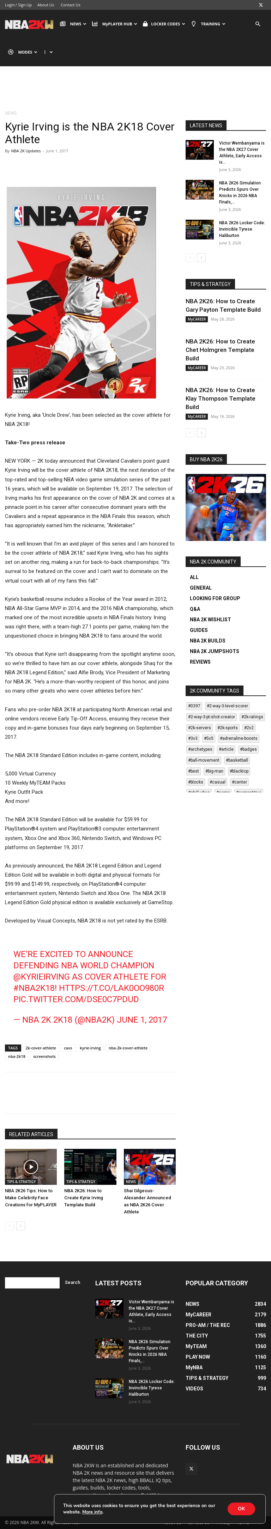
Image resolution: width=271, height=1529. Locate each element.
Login (10, 4)
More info (92, 1512)
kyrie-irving (90, 1047)
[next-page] (20, 1226)
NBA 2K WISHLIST (210, 619)
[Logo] (31, 24)
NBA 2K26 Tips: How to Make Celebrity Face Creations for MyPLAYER (30, 1197)
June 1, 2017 (142, 1020)
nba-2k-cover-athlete (128, 1047)
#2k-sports (227, 727)
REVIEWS (200, 662)
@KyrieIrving (41, 977)
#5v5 (208, 738)
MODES (22, 52)
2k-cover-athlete (41, 1047)
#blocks (195, 782)
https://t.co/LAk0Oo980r (111, 988)
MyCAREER (197, 319)
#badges (248, 749)
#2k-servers (199, 727)
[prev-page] (9, 1226)
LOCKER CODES (164, 24)
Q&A (195, 609)
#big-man (214, 771)
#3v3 (193, 738)
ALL (194, 577)
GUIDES (199, 630)
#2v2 (249, 727)
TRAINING (208, 24)
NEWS (73, 24)
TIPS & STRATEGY (21, 1181)
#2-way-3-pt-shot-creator (211, 716)
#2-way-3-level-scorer (227, 705)
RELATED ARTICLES (31, 1134)
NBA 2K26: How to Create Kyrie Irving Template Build (83, 1197)
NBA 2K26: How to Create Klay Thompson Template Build (220, 398)
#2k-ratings (252, 716)
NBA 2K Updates (26, 150)
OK (241, 1508)
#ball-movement (203, 760)
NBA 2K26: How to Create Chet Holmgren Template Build (220, 350)
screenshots (44, 1056)
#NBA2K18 (34, 988)
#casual (217, 782)
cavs (68, 1047)
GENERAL (201, 588)
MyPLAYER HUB (114, 24)
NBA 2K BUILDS (207, 641)
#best (193, 771)
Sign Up (25, 4)
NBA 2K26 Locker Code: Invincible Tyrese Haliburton (242, 229)
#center (239, 782)
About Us (45, 4)
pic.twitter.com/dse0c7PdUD (76, 999)
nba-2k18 (16, 1056)
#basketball (237, 760)
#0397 (194, 705)
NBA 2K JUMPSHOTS (214, 651)
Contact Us (70, 4)
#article (226, 749)
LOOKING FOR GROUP (215, 598)
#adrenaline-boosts (239, 738)
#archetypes (200, 749)
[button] (257, 24)
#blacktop (239, 771)
